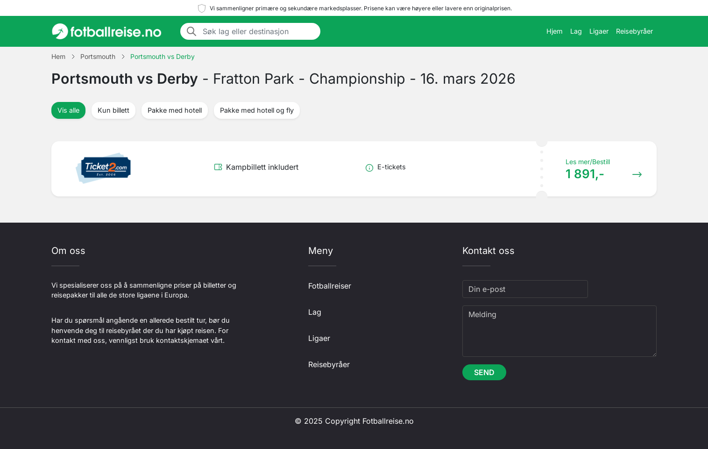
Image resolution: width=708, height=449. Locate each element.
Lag (576, 31)
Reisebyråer (634, 31)
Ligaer (599, 31)
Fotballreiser (329, 285)
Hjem (554, 31)
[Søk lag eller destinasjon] (258, 31)
